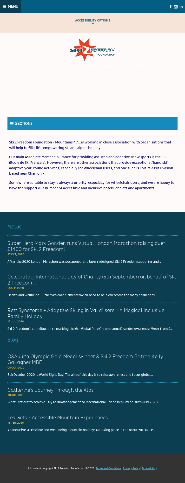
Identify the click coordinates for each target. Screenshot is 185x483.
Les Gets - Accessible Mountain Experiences (57, 417)
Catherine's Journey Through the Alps (50, 390)
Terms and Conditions (108, 468)
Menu (13, 6)
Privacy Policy (131, 468)
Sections (24, 124)
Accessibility (149, 468)
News (14, 227)
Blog (12, 340)
